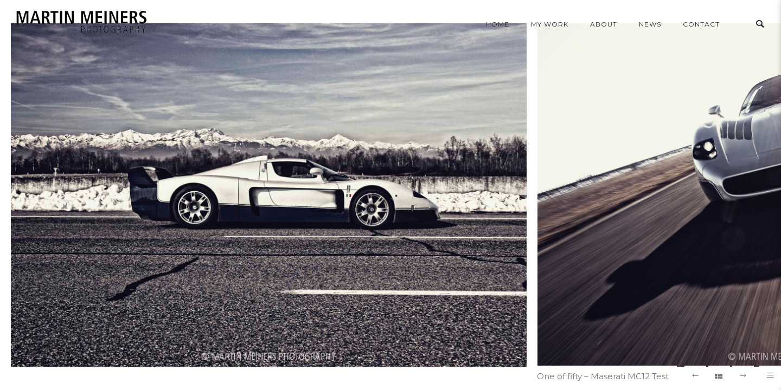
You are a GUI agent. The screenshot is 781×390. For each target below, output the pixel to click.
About (603, 24)
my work (549, 24)
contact (701, 24)
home (497, 24)
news (650, 24)
